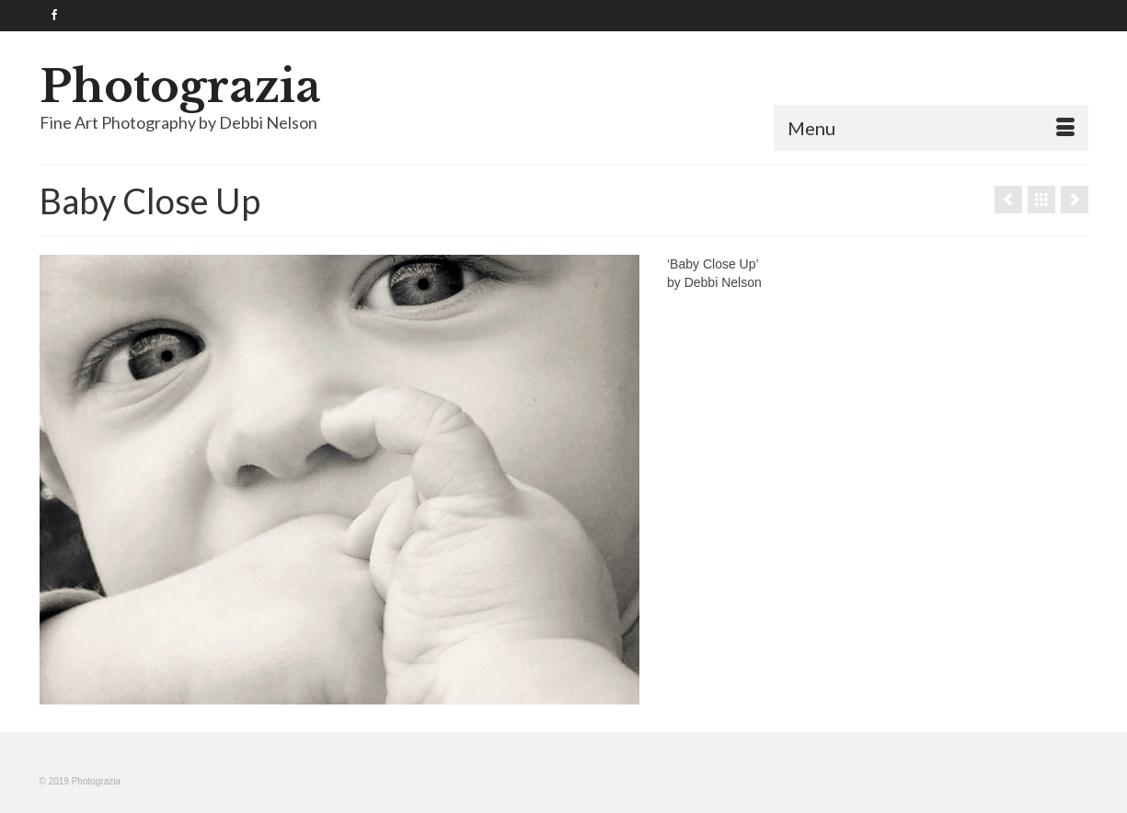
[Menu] (931, 128)
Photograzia (180, 86)
